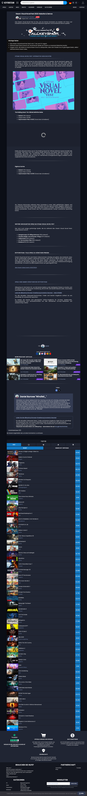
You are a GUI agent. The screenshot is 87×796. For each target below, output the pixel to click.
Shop (56, 769)
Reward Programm (25, 783)
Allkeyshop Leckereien (26, 790)
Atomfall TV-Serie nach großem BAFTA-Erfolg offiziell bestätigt (67, 368)
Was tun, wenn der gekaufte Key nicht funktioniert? (19, 772)
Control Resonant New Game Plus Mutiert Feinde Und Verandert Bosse (31, 368)
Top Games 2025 (24, 789)
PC (7, 783)
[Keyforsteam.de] (8, 2)
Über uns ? (8, 768)
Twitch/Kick (58, 768)
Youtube (78, 768)
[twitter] (59, 390)
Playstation (9, 787)
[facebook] (56, 390)
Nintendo (8, 789)
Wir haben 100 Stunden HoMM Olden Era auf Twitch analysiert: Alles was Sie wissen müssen (31, 361)
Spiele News (40, 372)
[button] (83, 2)
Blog (79, 379)
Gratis (37, 17)
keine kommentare (34, 18)
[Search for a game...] (43, 2)
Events (78, 364)
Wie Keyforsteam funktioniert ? (14, 769)
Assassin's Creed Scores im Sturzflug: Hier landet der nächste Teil (31, 375)
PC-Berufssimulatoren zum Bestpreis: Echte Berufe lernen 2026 (68, 375)
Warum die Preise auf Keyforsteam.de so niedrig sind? (19, 771)
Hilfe (81, 793)
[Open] (17, 2)
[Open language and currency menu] (74, 2)
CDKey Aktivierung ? (11, 774)
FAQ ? (7, 775)
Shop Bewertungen (25, 787)
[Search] (65, 2)
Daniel (47, 346)
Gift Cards (23, 784)
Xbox (7, 785)
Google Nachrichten (61, 426)
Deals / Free (23, 786)
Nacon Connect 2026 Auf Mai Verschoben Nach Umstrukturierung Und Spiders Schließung (68, 361)
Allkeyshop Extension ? (12, 777)
